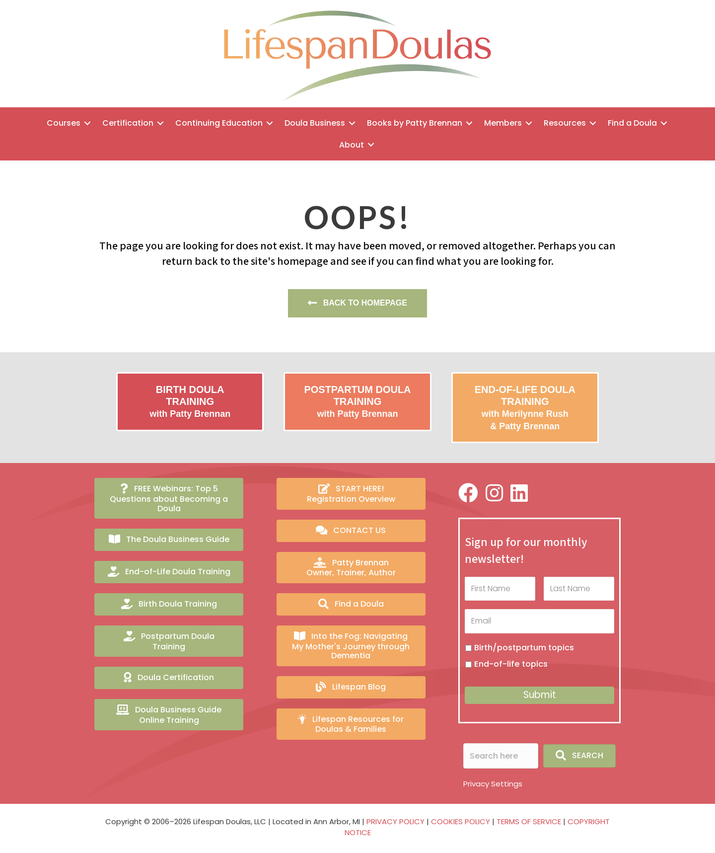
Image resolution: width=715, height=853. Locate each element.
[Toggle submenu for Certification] (160, 123)
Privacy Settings (492, 783)
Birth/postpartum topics (524, 647)
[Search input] (500, 756)
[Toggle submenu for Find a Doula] (664, 123)
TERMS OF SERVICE (529, 821)
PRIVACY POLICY (395, 821)
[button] (579, 756)
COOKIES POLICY (460, 821)
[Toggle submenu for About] (371, 145)
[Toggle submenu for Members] (529, 123)
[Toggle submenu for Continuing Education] (270, 123)
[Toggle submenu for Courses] (87, 123)
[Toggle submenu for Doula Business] (352, 123)
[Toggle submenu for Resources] (593, 123)
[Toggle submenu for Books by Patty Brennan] (469, 123)
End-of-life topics (511, 664)
